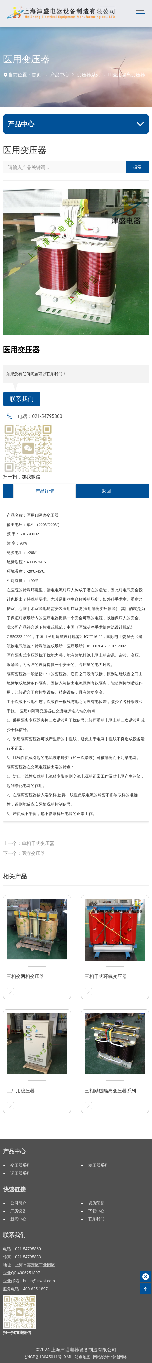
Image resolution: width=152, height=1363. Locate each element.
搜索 (137, 167)
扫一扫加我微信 (17, 1332)
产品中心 (59, 74)
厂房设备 (18, 1211)
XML (68, 1357)
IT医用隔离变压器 (126, 74)
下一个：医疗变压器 (24, 853)
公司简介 (18, 1203)
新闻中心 (18, 1219)
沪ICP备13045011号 (43, 1357)
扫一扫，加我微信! (22, 476)
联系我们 (22, 399)
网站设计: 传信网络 (110, 1357)
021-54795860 (47, 416)
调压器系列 (20, 1173)
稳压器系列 (98, 1165)
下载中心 (96, 1211)
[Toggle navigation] (141, 13)
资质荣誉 (96, 1203)
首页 (36, 74)
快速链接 (14, 1189)
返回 (106, 491)
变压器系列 (88, 74)
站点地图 (83, 1357)
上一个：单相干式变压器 (28, 843)
